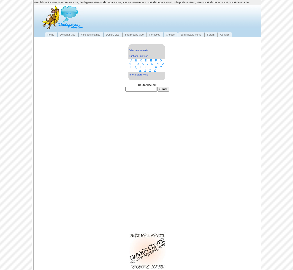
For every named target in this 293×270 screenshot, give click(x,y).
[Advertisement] (175, 17)
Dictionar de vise (139, 56)
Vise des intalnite (139, 50)
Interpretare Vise (139, 74)
